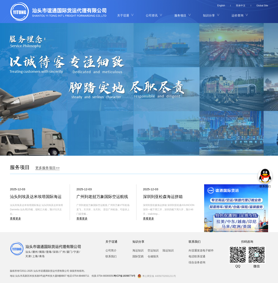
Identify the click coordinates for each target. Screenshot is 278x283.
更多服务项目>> (47, 168)
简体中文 (240, 5)
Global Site (262, 5)
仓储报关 (153, 256)
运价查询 (237, 15)
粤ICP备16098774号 (124, 275)
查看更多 (15, 218)
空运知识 (153, 250)
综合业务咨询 (197, 262)
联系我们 (111, 256)
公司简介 (111, 250)
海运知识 (138, 250)
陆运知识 (168, 250)
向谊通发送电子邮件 (201, 250)
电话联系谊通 (197, 256)
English (221, 5)
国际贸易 (138, 256)
